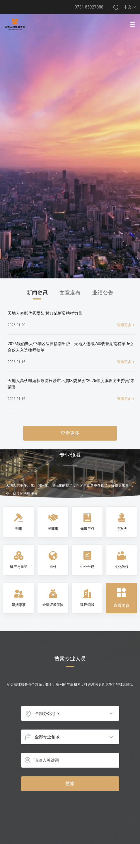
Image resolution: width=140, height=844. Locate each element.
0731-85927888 (89, 7)
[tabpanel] (70, 375)
